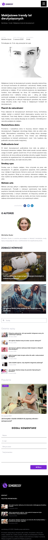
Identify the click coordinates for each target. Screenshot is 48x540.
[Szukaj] (3, 320)
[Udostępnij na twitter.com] (28, 205)
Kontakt (4, 495)
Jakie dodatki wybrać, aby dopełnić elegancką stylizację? (26, 362)
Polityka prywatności (9, 498)
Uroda (28, 39)
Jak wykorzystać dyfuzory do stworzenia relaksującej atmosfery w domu (27, 505)
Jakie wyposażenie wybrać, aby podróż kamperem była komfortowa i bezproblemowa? (25, 513)
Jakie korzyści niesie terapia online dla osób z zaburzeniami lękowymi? (26, 356)
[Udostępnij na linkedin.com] (32, 205)
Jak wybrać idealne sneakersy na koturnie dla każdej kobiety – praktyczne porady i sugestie (27, 520)
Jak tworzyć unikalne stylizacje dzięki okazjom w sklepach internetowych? (26, 348)
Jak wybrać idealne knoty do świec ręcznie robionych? (25, 340)
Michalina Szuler (6, 39)
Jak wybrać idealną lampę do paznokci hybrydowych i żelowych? (25, 370)
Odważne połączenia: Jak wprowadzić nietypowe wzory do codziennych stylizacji (26, 334)
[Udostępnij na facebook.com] (25, 205)
